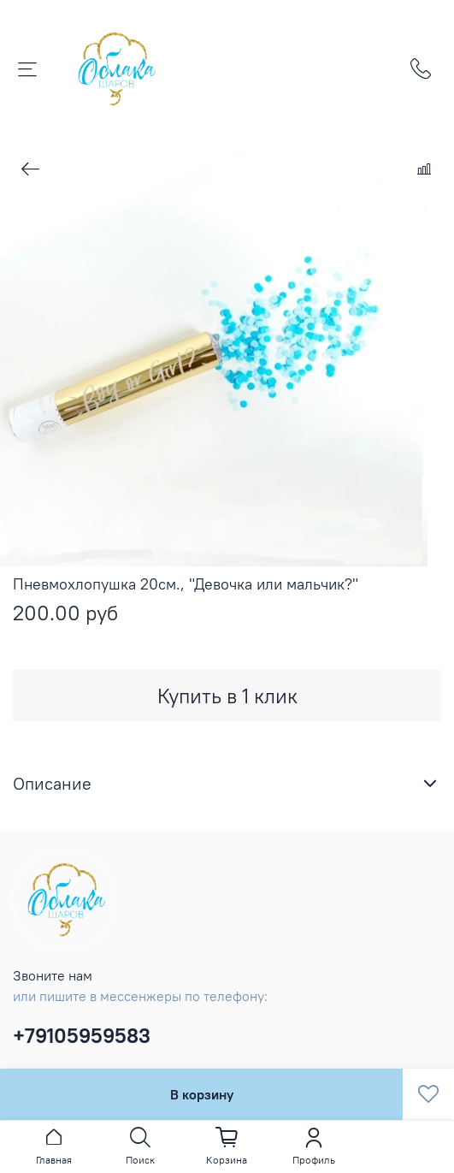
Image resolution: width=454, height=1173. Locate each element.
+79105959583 (81, 1035)
